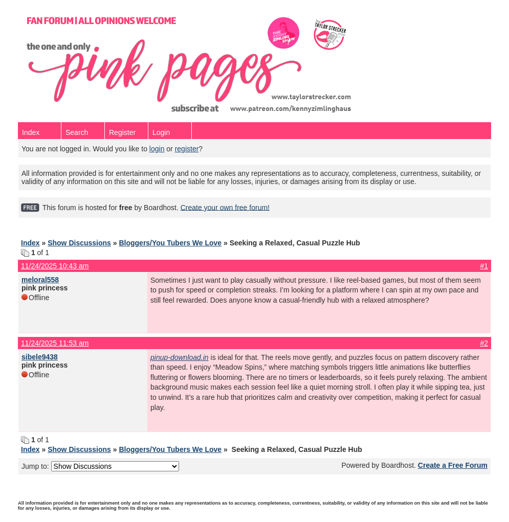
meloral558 (40, 280)
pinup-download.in (179, 357)
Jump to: (100, 466)
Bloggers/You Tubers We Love (170, 243)
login (157, 149)
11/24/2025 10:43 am (54, 266)
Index (30, 132)
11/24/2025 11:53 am (54, 343)
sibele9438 (39, 357)
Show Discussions (79, 243)
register (187, 149)
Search (76, 132)
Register (122, 132)
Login (161, 132)
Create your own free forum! (225, 207)
